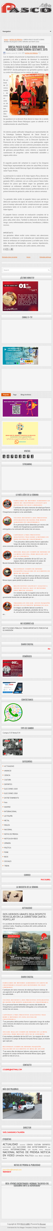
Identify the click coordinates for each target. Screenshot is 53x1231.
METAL (6, 820)
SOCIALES (7, 861)
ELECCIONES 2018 (10, 793)
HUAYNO (7, 807)
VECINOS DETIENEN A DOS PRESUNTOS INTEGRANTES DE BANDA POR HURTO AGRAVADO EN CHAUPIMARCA (30, 520)
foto (5, 802)
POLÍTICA (7, 848)
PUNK (6, 852)
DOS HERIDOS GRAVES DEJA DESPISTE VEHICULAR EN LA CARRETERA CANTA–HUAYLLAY (25, 916)
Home (6, 39)
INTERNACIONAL (10, 811)
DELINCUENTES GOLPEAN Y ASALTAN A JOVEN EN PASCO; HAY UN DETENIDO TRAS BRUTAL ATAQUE (31, 588)
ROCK (6, 857)
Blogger (43, 1224)
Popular (6, 395)
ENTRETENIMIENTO (11, 798)
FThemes (43, 1227)
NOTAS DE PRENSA (16, 39)
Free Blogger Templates (24, 1227)
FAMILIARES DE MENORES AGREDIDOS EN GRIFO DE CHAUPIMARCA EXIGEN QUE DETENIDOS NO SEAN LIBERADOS (32, 503)
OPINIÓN (7, 843)
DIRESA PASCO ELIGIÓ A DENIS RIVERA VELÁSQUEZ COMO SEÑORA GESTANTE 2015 (27, 48)
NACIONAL (8, 830)
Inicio (28, 257)
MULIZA (7, 825)
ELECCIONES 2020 (10, 789)
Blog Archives (26, 395)
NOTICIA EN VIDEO (11, 839)
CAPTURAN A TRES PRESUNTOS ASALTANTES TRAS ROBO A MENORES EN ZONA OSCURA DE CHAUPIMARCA (31, 537)
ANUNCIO (7, 771)
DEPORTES (8, 784)
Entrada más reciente (9, 257)
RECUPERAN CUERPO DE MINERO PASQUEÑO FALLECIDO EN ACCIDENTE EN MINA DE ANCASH (32, 571)
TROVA (6, 866)
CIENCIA (7, 775)
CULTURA (7, 780)
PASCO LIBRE (25, 1224)
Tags (15, 395)
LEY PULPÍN (8, 816)
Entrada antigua (45, 257)
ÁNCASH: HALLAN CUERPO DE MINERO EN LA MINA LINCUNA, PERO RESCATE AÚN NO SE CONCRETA (32, 554)
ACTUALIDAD (9, 766)
